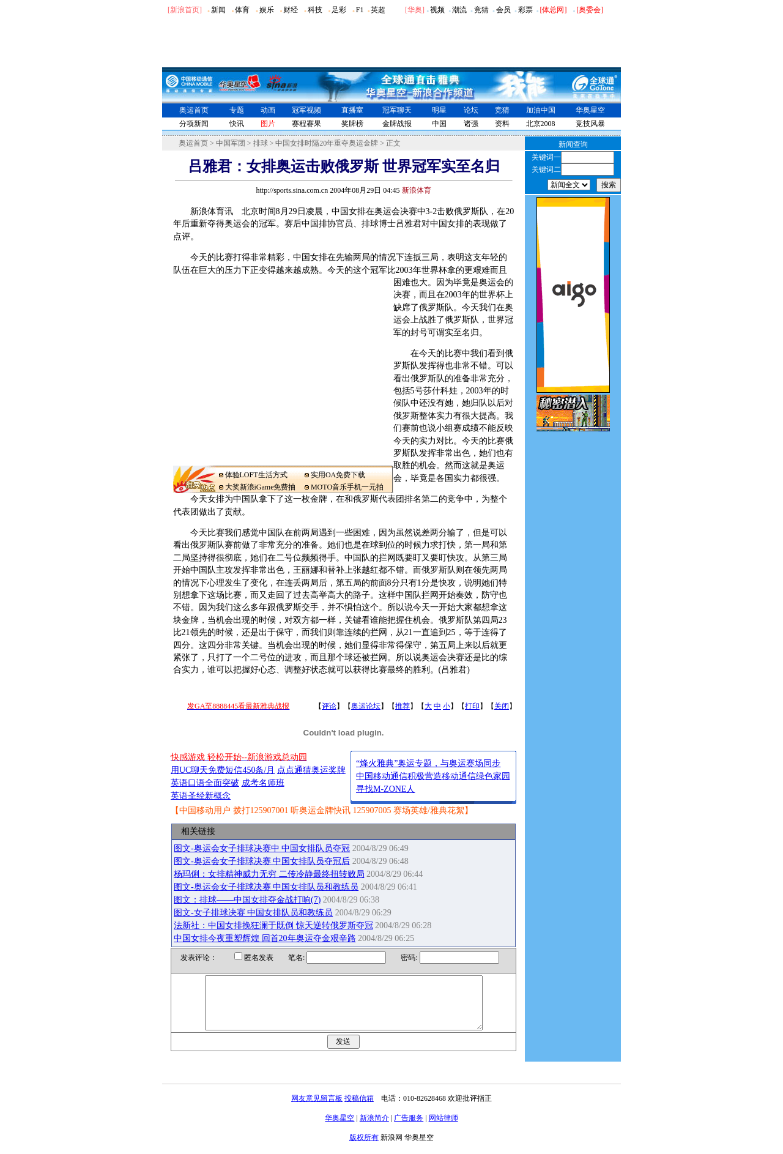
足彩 (339, 10)
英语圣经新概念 (201, 795)
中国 (439, 123)
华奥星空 (590, 110)
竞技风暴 (590, 123)
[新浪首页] (185, 10)
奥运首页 (194, 110)
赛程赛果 (306, 123)
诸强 (471, 123)
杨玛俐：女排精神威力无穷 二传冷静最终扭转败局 (269, 874)
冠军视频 (306, 110)
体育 (242, 10)
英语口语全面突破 (205, 782)
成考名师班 (263, 782)
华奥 (414, 10)
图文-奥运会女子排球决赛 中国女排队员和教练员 (266, 887)
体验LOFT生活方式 (256, 475)
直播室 (352, 110)
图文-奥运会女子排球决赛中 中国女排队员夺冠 (262, 848)
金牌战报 (397, 123)
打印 (472, 706)
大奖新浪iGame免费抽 (260, 487)
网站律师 (443, 1129)
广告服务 (408, 1129)
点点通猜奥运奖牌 (311, 770)
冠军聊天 (397, 110)
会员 (503, 10)
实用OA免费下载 (338, 475)
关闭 (501, 706)
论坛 (471, 110)
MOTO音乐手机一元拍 (347, 487)
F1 (360, 10)
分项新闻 (194, 123)
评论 (329, 706)
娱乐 (266, 10)
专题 (236, 110)
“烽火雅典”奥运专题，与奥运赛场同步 (428, 763)
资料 (502, 123)
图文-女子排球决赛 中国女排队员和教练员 (253, 912)
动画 (268, 110)
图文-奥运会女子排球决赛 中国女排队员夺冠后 (262, 861)
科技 (315, 10)
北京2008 (540, 123)
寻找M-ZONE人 (385, 789)
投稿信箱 (359, 1109)
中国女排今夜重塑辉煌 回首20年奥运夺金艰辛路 (265, 938)
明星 (439, 110)
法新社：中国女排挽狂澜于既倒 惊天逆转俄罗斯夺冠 (273, 925)
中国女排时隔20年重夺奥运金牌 (326, 143)
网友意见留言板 (317, 1109)
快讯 (236, 123)
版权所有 (364, 1148)
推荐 (402, 706)
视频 (437, 10)
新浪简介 (374, 1129)
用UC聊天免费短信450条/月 (223, 770)
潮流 (459, 10)
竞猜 (481, 10)
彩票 (525, 10)
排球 (260, 143)
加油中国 (540, 110)
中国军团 (230, 143)
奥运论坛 (365, 706)
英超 (378, 10)
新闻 (218, 10)
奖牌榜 (352, 123)
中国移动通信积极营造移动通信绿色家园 (433, 776)
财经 (290, 10)
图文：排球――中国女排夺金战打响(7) (247, 899)
